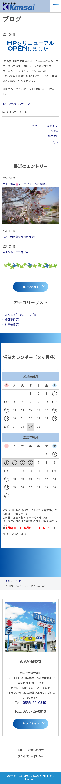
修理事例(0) (12, 319)
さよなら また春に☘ (15, 252)
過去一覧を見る (31, 287)
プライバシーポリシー (31, 756)
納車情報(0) (12, 324)
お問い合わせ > (31, 723)
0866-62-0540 (34, 703)
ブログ (18, 581)
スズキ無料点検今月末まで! (18, 236)
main (34, 125)
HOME (7, 581)
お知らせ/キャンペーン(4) (20, 314)
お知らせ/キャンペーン (16, 104)
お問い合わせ (36, 750)
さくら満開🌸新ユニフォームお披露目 (24, 184)
